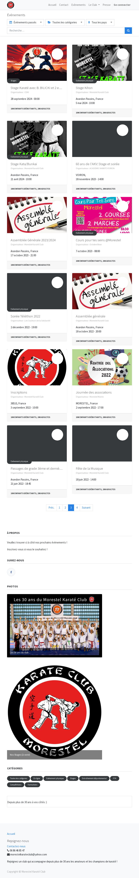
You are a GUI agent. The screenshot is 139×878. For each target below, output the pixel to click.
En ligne (36, 778)
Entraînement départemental (94, 778)
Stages (13, 80)
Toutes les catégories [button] (62, 22)
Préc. (51, 507)
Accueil (11, 834)
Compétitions (15, 784)
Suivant (86, 507)
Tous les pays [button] (97, 22)
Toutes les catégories (18, 778)
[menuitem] (52, 4)
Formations (32, 784)
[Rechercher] (128, 30)
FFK (114, 778)
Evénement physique (84, 80)
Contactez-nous (16, 846)
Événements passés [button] (23, 22)
